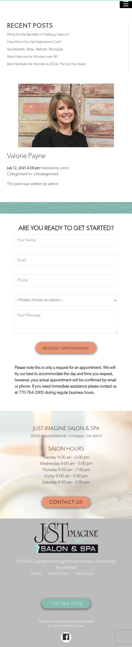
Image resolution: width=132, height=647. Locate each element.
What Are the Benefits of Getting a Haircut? (38, 35)
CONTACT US (66, 502)
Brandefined (66, 568)
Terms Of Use (58, 574)
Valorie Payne (26, 156)
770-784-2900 (31, 393)
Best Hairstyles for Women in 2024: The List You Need (46, 64)
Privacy (36, 574)
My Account (85, 574)
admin (64, 168)
